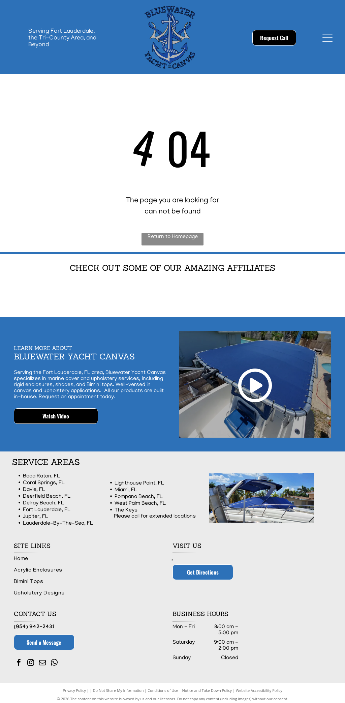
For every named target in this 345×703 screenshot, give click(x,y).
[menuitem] (90, 555)
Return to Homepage (173, 237)
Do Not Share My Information (118, 687)
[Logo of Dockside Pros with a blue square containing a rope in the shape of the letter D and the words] (108, 293)
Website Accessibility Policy (259, 687)
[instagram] (31, 660)
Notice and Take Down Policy (207, 687)
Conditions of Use (163, 687)
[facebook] (19, 660)
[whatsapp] (54, 660)
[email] (42, 660)
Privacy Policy (74, 687)
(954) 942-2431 (34, 624)
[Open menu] (327, 38)
